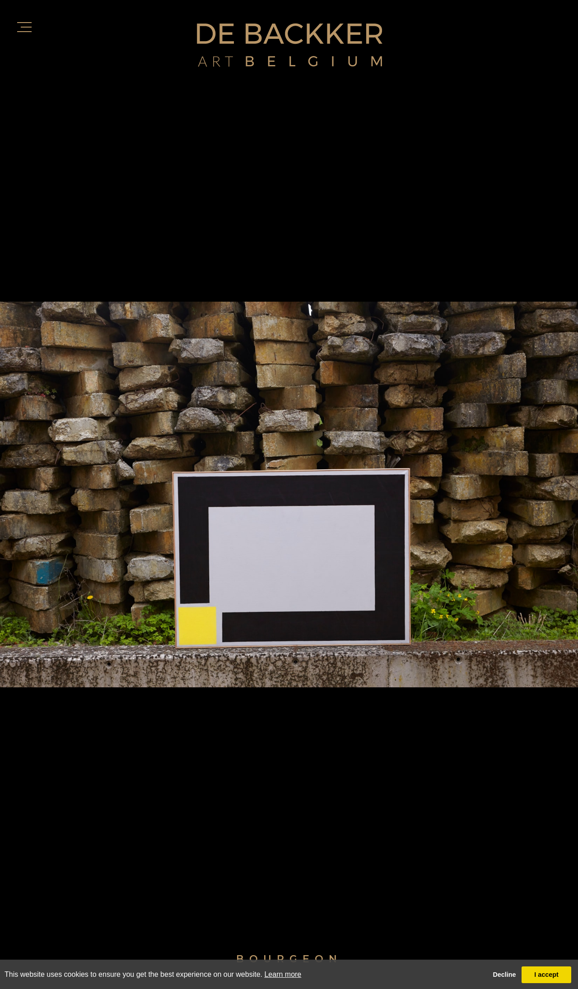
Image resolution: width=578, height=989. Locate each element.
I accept (546, 974)
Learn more (282, 974)
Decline (504, 974)
